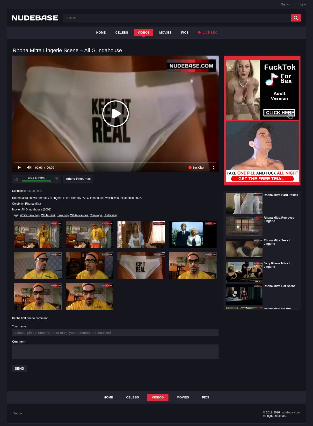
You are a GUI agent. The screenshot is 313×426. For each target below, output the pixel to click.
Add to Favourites (78, 179)
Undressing (111, 215)
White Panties (79, 215)
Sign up (285, 4)
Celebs (121, 32)
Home (101, 32)
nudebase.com (290, 412)
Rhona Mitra (33, 203)
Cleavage (96, 215)
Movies (165, 32)
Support (18, 413)
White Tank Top (30, 215)
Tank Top (63, 215)
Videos (144, 32)
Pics (185, 32)
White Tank (48, 215)
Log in (302, 4)
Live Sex (207, 32)
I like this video (16, 178)
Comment (18, 341)
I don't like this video (56, 178)
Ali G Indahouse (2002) (36, 209)
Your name (19, 326)
